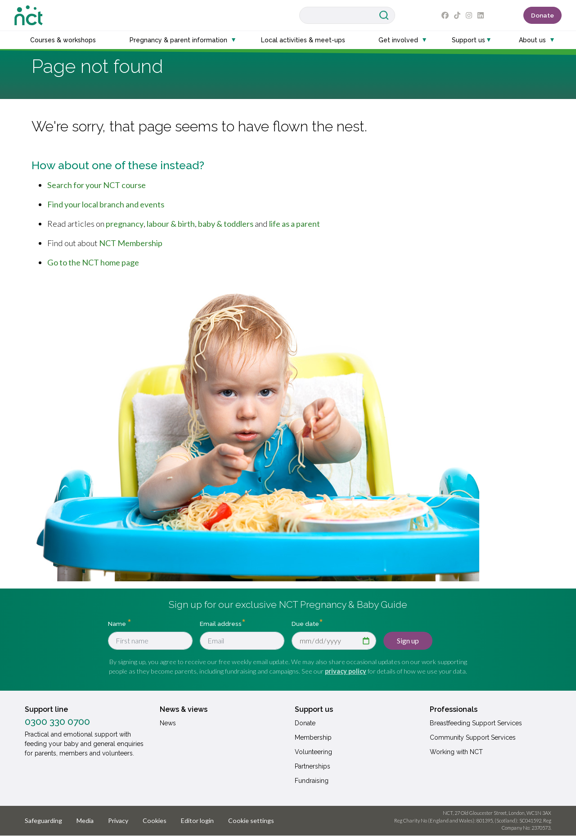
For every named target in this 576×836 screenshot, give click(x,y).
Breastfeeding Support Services (476, 723)
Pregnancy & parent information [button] (178, 40)
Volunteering (313, 751)
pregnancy (125, 224)
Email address (221, 623)
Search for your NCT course (96, 185)
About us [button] (532, 40)
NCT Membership (130, 243)
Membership (313, 737)
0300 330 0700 (57, 721)
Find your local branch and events (105, 204)
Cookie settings (251, 820)
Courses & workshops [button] (63, 40)
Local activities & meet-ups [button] (303, 40)
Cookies (154, 820)
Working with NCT (456, 751)
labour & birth (171, 224)
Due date (305, 623)
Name (117, 623)
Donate (542, 15)
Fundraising (311, 780)
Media (85, 820)
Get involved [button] (398, 40)
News (168, 723)
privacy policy (345, 671)
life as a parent (294, 224)
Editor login (197, 820)
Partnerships (312, 766)
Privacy (118, 820)
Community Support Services (473, 737)
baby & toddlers (225, 224)
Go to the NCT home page (93, 262)
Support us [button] (468, 40)
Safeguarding (43, 820)
